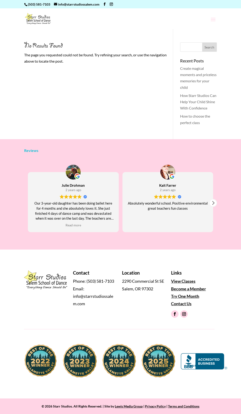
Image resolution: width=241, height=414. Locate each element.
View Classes (183, 281)
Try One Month (185, 296)
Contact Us (181, 303)
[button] (213, 202)
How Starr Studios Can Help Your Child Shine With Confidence (198, 101)
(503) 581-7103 (39, 4)
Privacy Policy (155, 406)
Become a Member (188, 288)
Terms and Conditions (183, 406)
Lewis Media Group (129, 406)
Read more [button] (73, 225)
